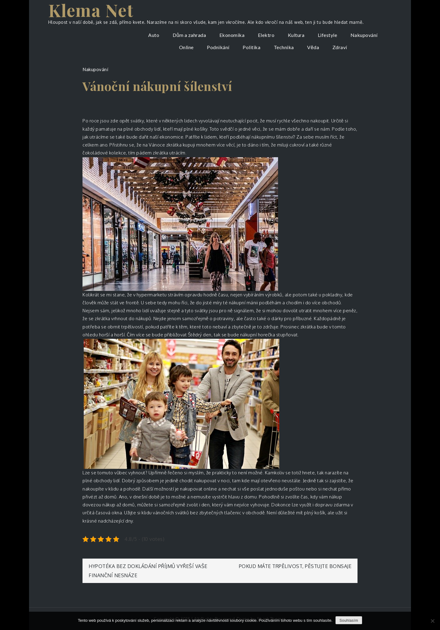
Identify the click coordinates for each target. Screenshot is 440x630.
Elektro (266, 35)
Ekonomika (232, 35)
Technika (284, 47)
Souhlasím (348, 620)
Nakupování (364, 35)
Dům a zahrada (189, 35)
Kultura (296, 35)
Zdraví (339, 47)
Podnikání (218, 47)
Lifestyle (327, 35)
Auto (153, 35)
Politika (251, 47)
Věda (313, 47)
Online (186, 47)
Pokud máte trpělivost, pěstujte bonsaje (295, 566)
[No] (432, 621)
